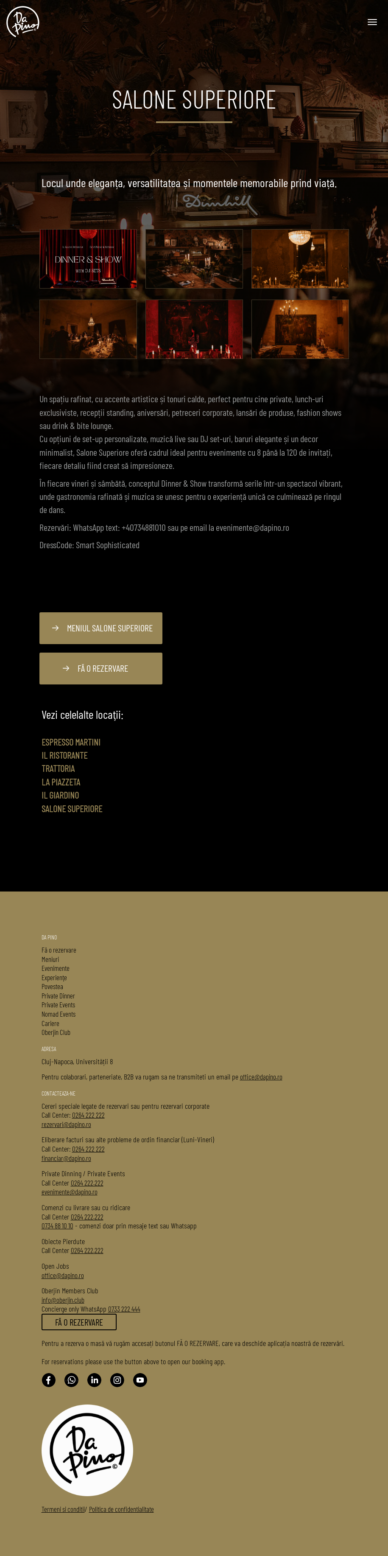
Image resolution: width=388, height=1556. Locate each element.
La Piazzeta (61, 781)
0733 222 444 (124, 1308)
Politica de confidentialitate (121, 1509)
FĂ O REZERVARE (79, 1322)
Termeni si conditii (63, 1509)
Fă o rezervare (95, 668)
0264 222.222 (87, 1182)
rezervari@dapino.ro (66, 1124)
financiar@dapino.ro (66, 1158)
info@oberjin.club (63, 1299)
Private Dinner (58, 995)
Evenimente (56, 968)
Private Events (58, 1004)
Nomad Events (58, 1013)
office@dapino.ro (261, 1076)
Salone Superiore (72, 808)
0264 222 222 (88, 1114)
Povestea (52, 986)
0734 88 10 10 (57, 1225)
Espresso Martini (71, 741)
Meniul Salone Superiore (102, 627)
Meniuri (50, 959)
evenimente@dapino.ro (70, 1191)
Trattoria (58, 768)
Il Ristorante (64, 754)
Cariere (50, 1023)
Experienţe (54, 977)
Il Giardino (60, 794)
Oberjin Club (56, 1032)
